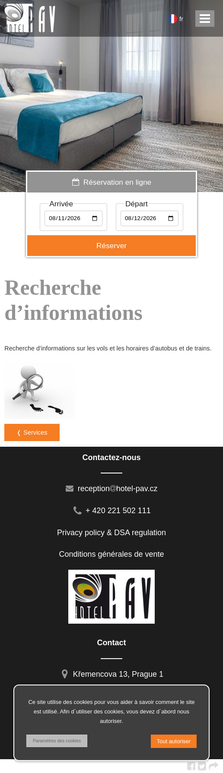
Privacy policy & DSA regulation (111, 532)
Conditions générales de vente (111, 554)
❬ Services (31, 432)
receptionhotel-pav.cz (112, 488)
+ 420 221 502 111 (111, 510)
